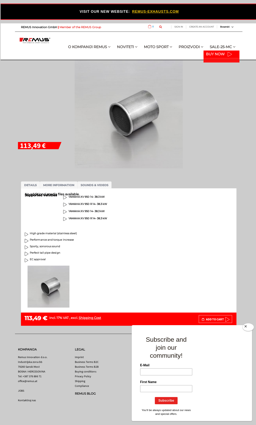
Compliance (82, 386)
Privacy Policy (83, 376)
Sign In (178, 26)
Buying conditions (85, 371)
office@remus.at (28, 381)
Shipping (80, 381)
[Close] (248, 328)
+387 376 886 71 (32, 376)
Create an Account (201, 26)
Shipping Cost (90, 318)
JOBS (21, 390)
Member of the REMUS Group (80, 27)
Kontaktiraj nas (27, 400)
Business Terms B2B (87, 366)
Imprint (79, 357)
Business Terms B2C (87, 362)
